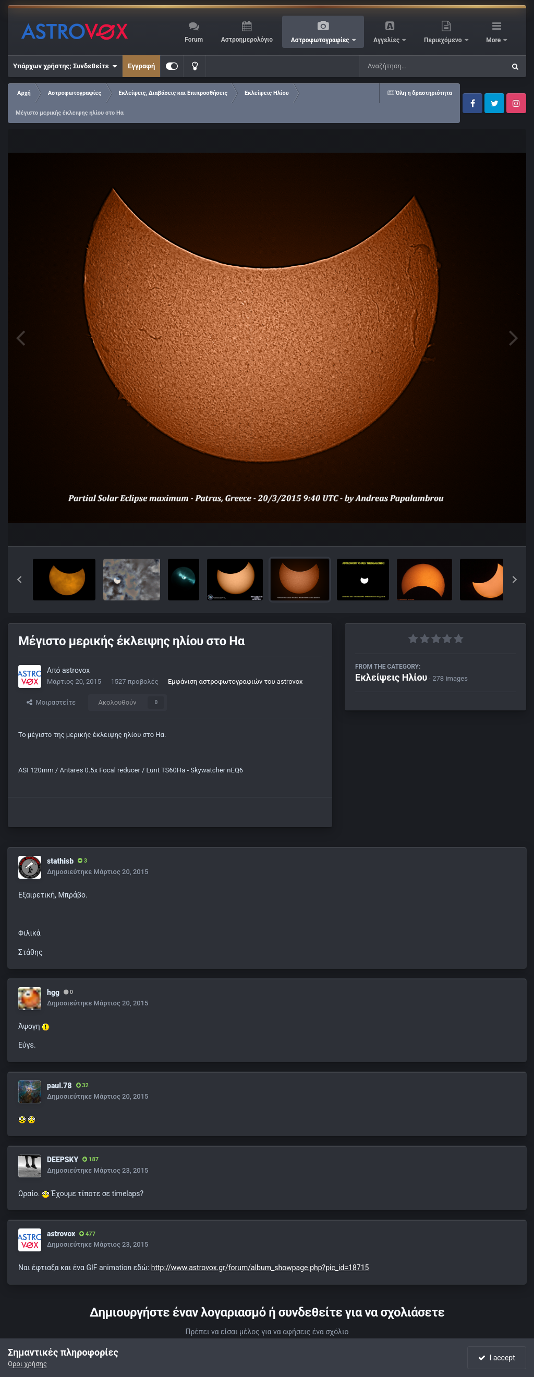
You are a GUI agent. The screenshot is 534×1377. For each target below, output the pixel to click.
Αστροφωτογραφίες (321, 40)
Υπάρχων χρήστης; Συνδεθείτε (65, 66)
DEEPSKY (62, 1159)
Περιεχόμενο (444, 40)
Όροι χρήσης (27, 1364)
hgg (53, 992)
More (494, 40)
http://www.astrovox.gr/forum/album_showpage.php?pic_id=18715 (260, 1267)
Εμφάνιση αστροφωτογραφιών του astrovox (235, 681)
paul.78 (59, 1085)
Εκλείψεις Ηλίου (391, 677)
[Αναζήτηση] (411, 66)
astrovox (76, 670)
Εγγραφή (141, 66)
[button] (19, 579)
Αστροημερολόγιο (247, 39)
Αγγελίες (387, 40)
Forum (194, 39)
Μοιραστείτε (51, 702)
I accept (496, 1358)
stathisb (60, 861)
